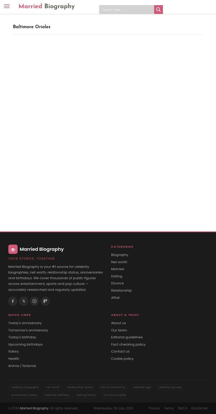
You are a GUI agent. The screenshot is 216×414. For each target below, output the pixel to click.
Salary (13, 351)
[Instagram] (34, 301)
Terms (169, 408)
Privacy (154, 408)
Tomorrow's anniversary (28, 330)
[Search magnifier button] (158, 9)
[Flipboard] (45, 301)
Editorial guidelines (127, 337)
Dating (116, 276)
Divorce (117, 283)
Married (46, 7)
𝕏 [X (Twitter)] (23, 301)
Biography (119, 255)
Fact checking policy (128, 344)
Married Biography (34, 408)
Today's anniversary (25, 323)
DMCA (182, 408)
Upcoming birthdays (25, 344)
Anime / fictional (22, 366)
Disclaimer (199, 408)
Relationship (121, 290)
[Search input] (128, 9)
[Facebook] (12, 301)
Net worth (119, 262)
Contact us (120, 351)
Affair (115, 297)
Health (13, 358)
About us (118, 323)
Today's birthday (22, 337)
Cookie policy (122, 358)
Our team (119, 330)
